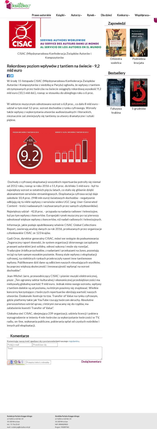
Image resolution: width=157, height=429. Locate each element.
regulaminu (74, 341)
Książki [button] (61, 15)
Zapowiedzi (116, 23)
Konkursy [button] (123, 15)
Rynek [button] (91, 15)
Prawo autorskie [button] (41, 15)
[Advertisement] (54, 386)
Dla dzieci (106, 15)
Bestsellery (116, 73)
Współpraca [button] (142, 15)
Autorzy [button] (76, 15)
